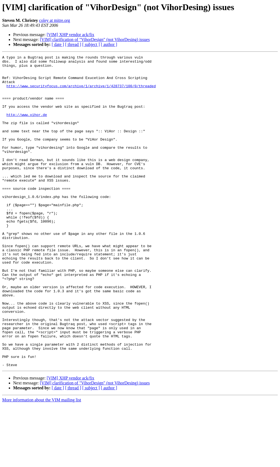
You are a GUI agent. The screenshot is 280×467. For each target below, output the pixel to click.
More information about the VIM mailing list (41, 462)
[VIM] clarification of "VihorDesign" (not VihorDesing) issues (95, 39)
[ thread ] (73, 44)
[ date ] (58, 44)
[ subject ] (91, 44)
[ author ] (109, 44)
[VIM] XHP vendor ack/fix (70, 34)
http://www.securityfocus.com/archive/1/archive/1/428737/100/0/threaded (81, 92)
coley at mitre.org (54, 20)
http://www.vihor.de (27, 126)
